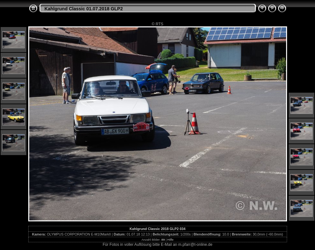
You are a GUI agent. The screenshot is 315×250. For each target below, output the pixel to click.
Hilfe (170, 239)
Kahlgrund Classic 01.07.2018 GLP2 (84, 8)
